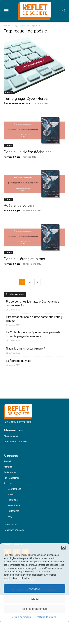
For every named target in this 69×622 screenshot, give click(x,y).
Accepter (34, 588)
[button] (63, 548)
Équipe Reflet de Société (17, 103)
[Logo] (34, 11)
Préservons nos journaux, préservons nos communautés (32, 303)
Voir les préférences (34, 608)
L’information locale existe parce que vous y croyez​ (34, 319)
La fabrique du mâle (19, 361)
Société (8, 92)
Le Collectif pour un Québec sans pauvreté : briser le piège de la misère (34, 334)
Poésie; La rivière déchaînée (28, 152)
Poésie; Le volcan (19, 205)
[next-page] (45, 282)
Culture (8, 145)
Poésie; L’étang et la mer (24, 259)
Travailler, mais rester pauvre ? (25, 348)
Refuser (34, 598)
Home (7, 25)
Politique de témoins (21, 617)
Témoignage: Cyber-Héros (26, 98)
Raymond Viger (12, 156)
